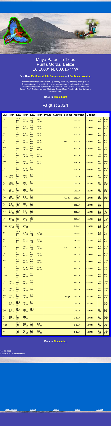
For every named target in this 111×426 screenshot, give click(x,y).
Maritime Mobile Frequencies (47, 76)
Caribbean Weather (81, 76)
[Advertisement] (56, 6)
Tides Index (60, 97)
